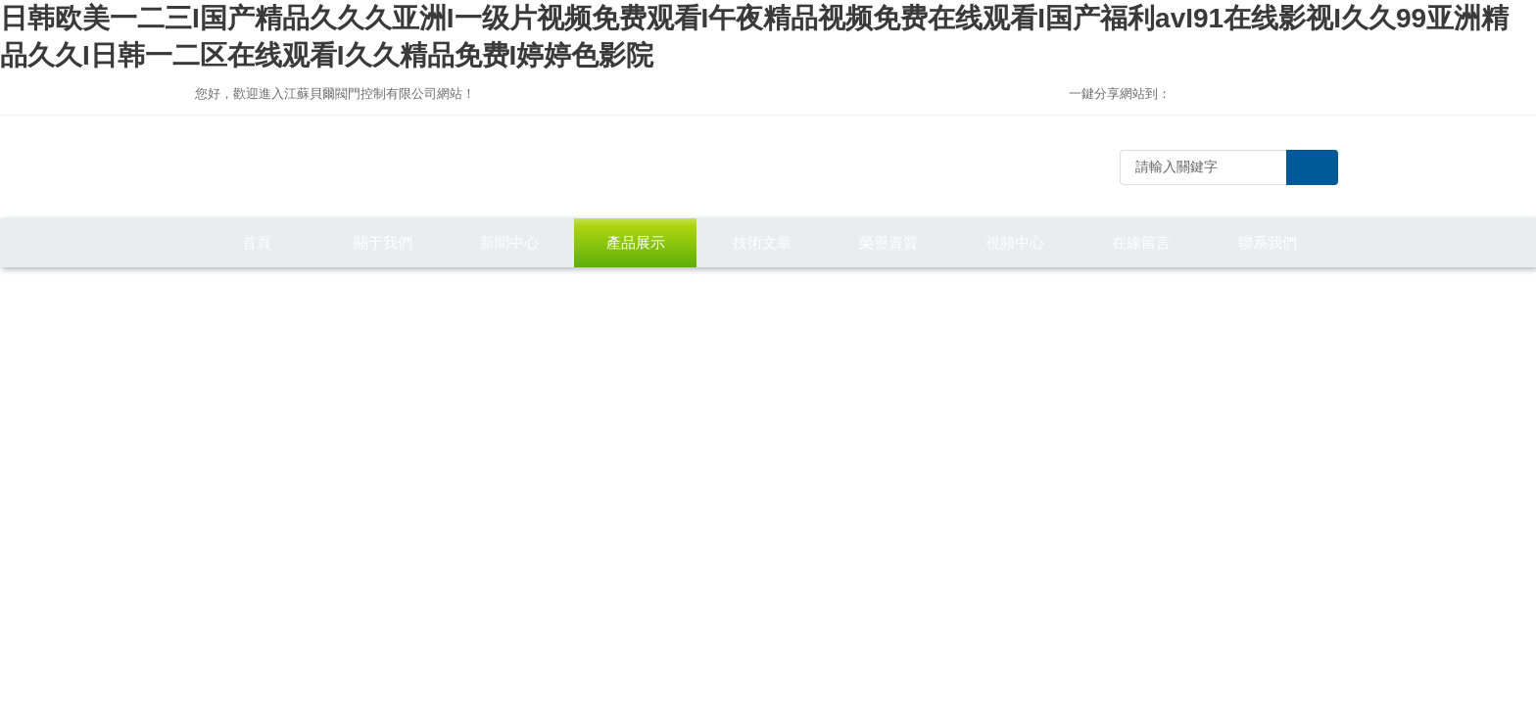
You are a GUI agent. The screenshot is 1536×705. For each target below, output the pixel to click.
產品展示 (635, 242)
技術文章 (762, 242)
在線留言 (1141, 242)
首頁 (256, 242)
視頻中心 (1014, 242)
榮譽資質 (888, 242)
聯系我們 (1267, 242)
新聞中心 (509, 242)
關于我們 (383, 242)
